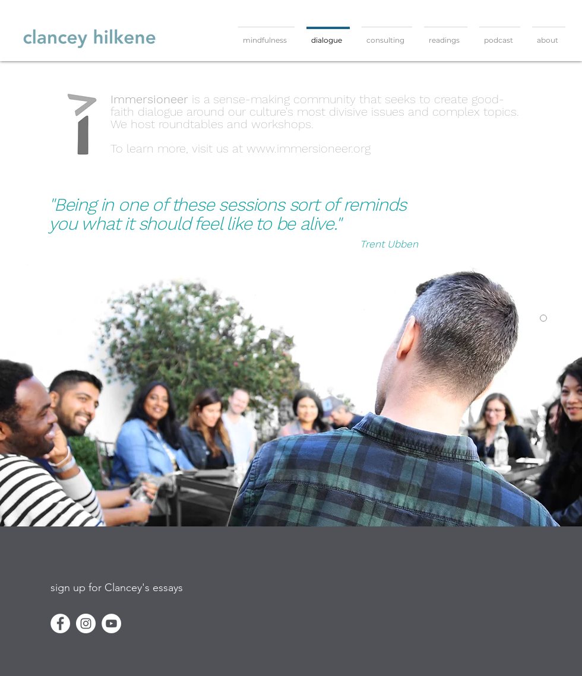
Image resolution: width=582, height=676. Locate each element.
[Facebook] (60, 623)
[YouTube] (111, 623)
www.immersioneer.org (308, 148)
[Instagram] (86, 623)
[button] (116, 587)
